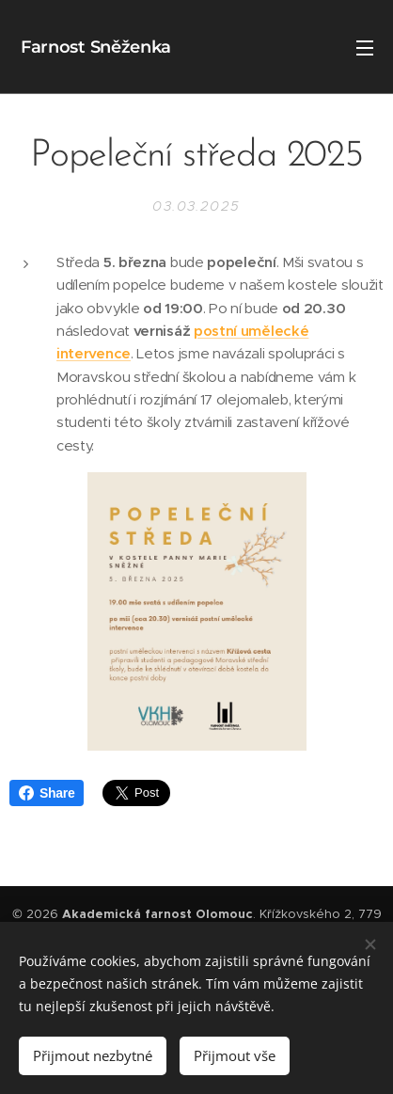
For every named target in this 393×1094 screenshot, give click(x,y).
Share (46, 793)
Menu (364, 48)
